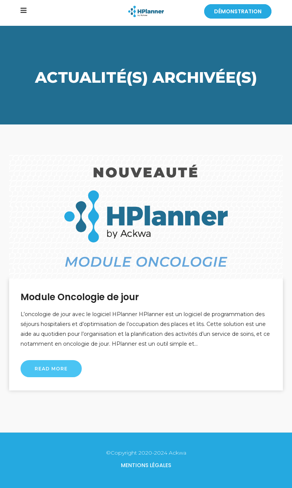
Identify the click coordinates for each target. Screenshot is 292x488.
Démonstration (238, 11)
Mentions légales (146, 465)
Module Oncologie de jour (80, 297)
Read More (51, 369)
